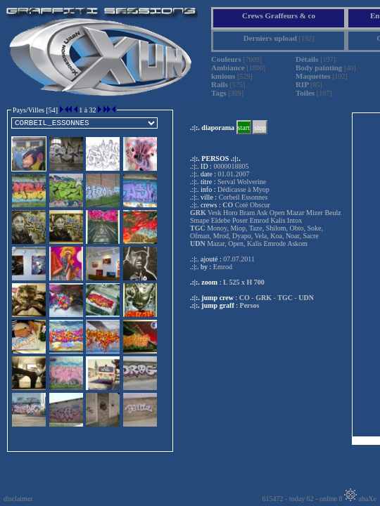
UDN (306, 297)
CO (244, 297)
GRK (263, 297)
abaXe (360, 498)
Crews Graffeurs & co (278, 15)
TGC (285, 297)
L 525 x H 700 (244, 282)
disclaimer (18, 498)
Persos (250, 305)
